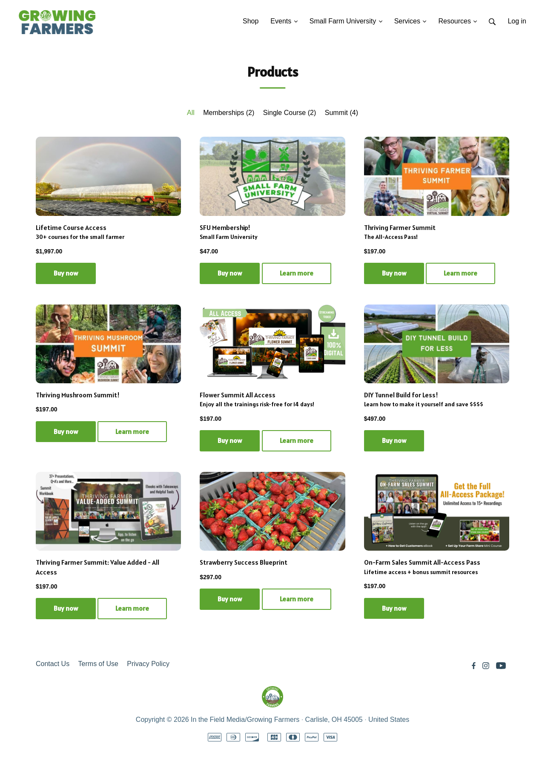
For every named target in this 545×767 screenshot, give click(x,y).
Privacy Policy (148, 663)
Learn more (296, 273)
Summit (341, 112)
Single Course (289, 112)
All (191, 112)
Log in (517, 21)
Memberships (228, 112)
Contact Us (52, 663)
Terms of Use (98, 663)
